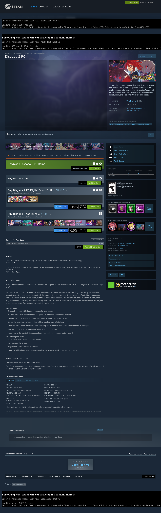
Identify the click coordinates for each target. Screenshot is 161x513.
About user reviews (135, 457)
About (56, 6)
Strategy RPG (119, 127)
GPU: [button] (123, 489)
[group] (80, 489)
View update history (116, 258)
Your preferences (150, 457)
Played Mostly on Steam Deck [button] (81, 489)
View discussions (115, 265)
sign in (142, 2)
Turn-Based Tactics (143, 127)
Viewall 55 (149, 212)
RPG (111, 127)
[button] (94, 186)
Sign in (9, 137)
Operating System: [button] (101, 489)
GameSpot (15, 275)
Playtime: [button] (62, 489)
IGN (13, 266)
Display (77, 481)
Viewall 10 (150, 229)
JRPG (127, 127)
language (150, 2)
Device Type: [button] (134, 489)
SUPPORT (66, 6)
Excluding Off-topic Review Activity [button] (43, 489)
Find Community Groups (117, 269)
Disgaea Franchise (30, 56)
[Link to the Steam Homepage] (16, 9)
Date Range (53, 481)
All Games (8, 56)
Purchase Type (26, 481)
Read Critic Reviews (127, 289)
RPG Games (18, 56)
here (50, 440)
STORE (34, 6)
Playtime (66, 481)
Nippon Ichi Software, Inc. (136, 111)
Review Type (11, 481)
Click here (74, 158)
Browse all (97, 243)
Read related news (115, 262)
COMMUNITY (45, 6)
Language (40, 481)
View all (100, 433)
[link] (78, 210)
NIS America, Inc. (133, 114)
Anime (133, 127)
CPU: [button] (114, 489)
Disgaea (120, 251)
